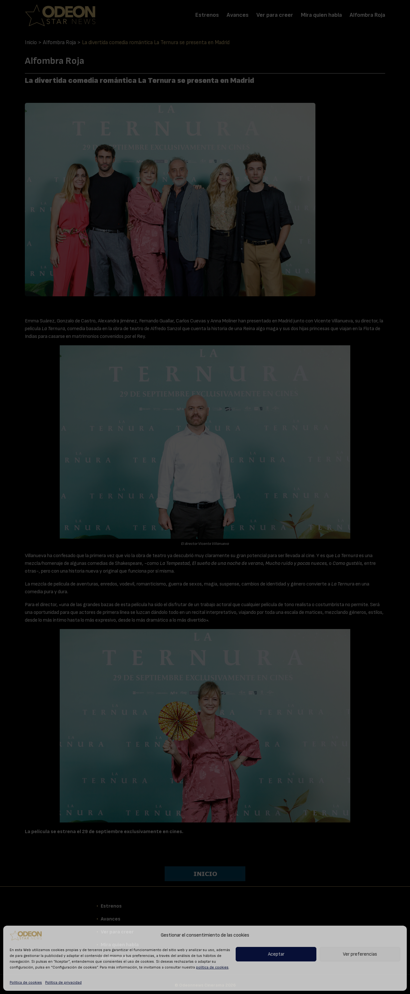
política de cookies (212, 967)
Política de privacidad (63, 982)
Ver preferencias (360, 954)
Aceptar (276, 954)
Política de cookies (26, 982)
